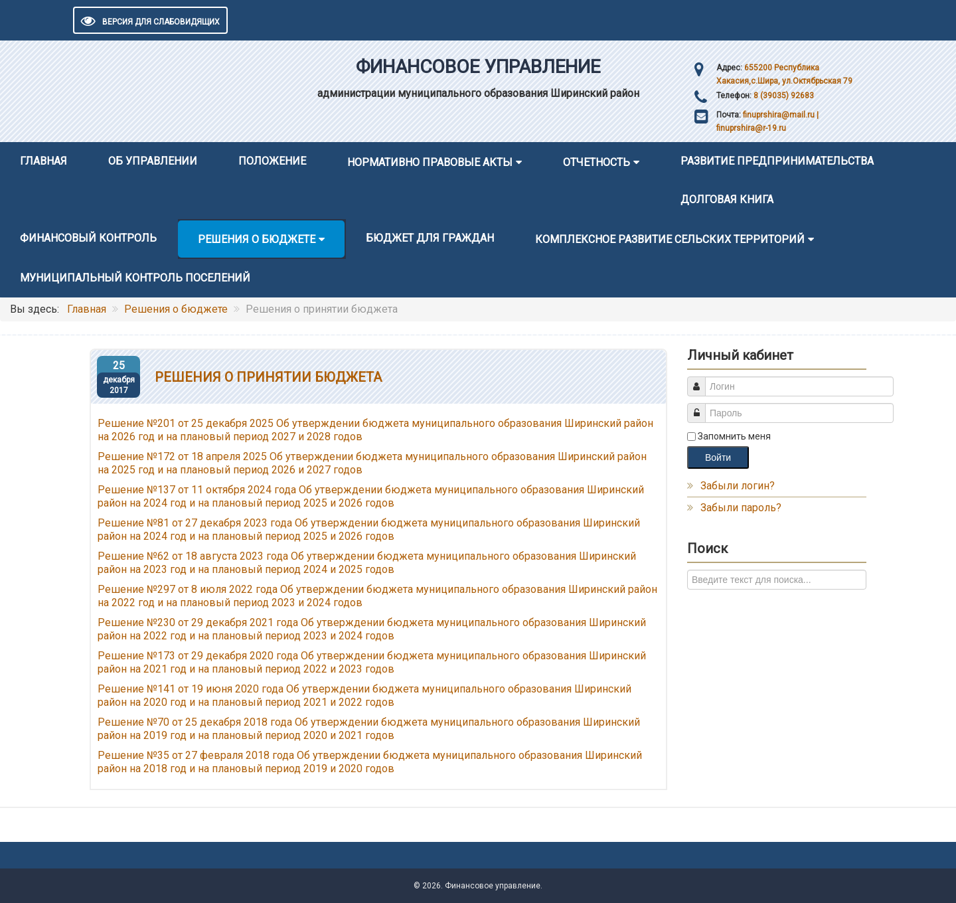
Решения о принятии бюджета (268, 377)
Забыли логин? (737, 485)
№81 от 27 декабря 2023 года (219, 523)
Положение (272, 161)
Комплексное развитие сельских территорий (670, 239)
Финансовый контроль (88, 238)
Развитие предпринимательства (777, 161)
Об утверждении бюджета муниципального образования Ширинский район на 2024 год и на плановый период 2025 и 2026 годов (369, 529)
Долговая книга (726, 199)
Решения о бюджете (256, 239)
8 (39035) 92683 (783, 95)
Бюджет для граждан (430, 238)
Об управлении (152, 161)
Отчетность (596, 162)
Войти (718, 457)
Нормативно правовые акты (430, 162)
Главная (43, 161)
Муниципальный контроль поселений (135, 278)
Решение (122, 523)
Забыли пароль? (740, 507)
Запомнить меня (734, 436)
